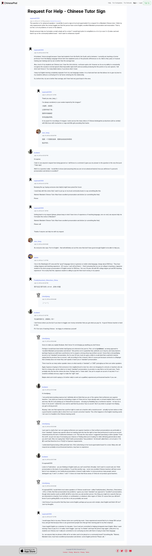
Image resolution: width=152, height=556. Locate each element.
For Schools (128, 3)
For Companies (117, 3)
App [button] (135, 3)
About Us (76, 552)
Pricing (71, 552)
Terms (87, 552)
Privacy (82, 552)
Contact (65, 552)
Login (140, 3)
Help (109, 3)
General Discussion (55, 21)
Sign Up (147, 3)
